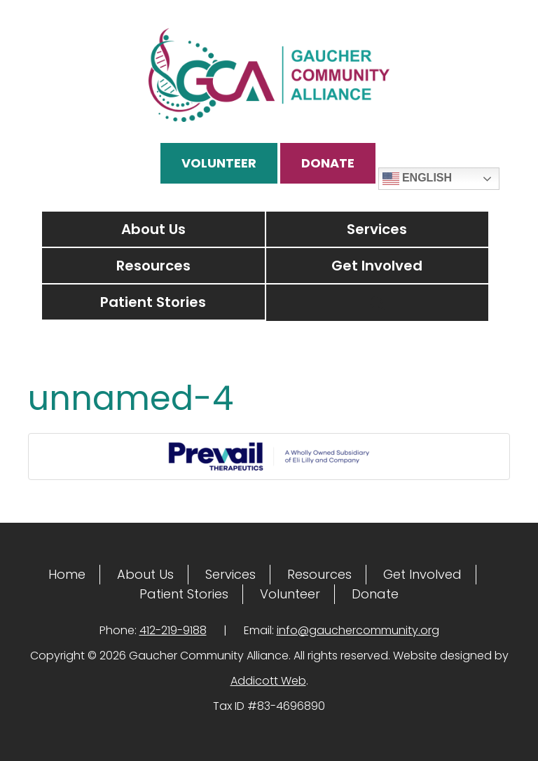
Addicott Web (268, 681)
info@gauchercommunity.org (358, 630)
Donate (327, 163)
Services (377, 229)
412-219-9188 (173, 630)
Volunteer (218, 163)
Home (66, 574)
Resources (153, 265)
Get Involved (376, 265)
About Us (153, 229)
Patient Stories (153, 302)
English (417, 178)
